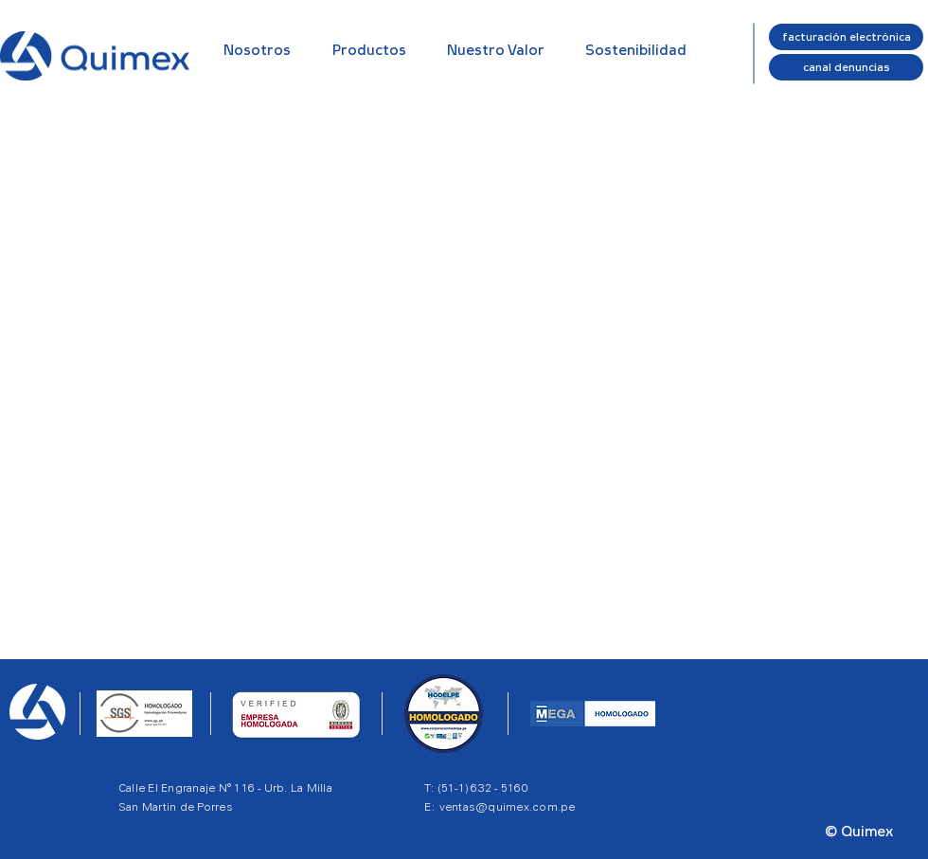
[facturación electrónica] (846, 37)
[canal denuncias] (846, 67)
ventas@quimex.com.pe (507, 806)
